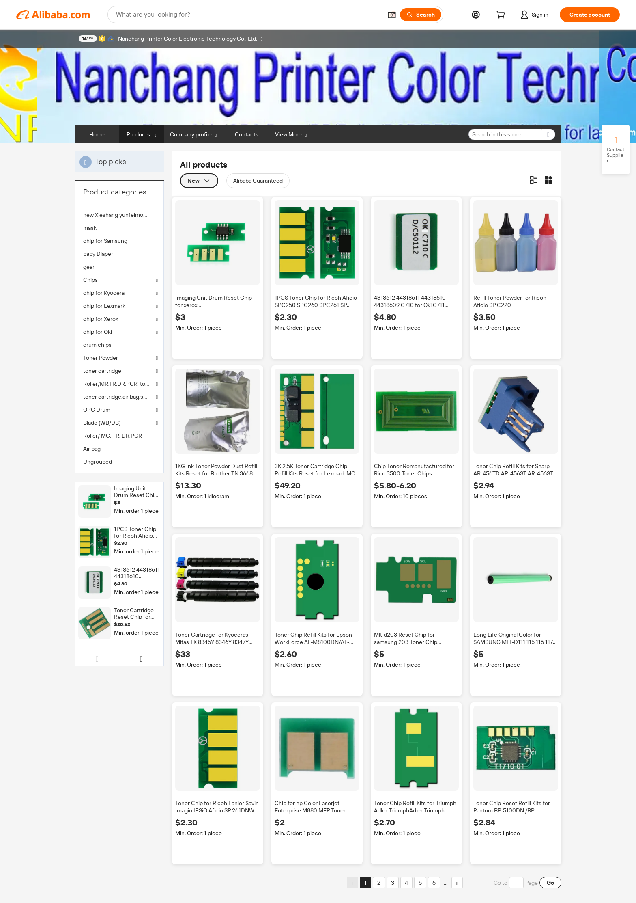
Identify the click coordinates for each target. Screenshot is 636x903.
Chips (90, 280)
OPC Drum (96, 409)
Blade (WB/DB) (101, 422)
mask (90, 228)
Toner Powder (100, 357)
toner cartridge (102, 370)
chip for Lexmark (104, 305)
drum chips (97, 344)
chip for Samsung (105, 241)
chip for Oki (97, 331)
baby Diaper (98, 254)
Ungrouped (97, 461)
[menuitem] (119, 214)
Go (550, 882)
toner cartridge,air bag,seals (118, 396)
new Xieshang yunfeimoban (118, 215)
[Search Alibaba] (248, 14)
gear (89, 267)
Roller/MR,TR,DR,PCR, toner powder (119, 383)
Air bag (92, 448)
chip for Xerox (100, 318)
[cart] (502, 16)
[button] (392, 14)
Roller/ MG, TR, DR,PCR (112, 435)
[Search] (420, 14)
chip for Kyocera (104, 292)
